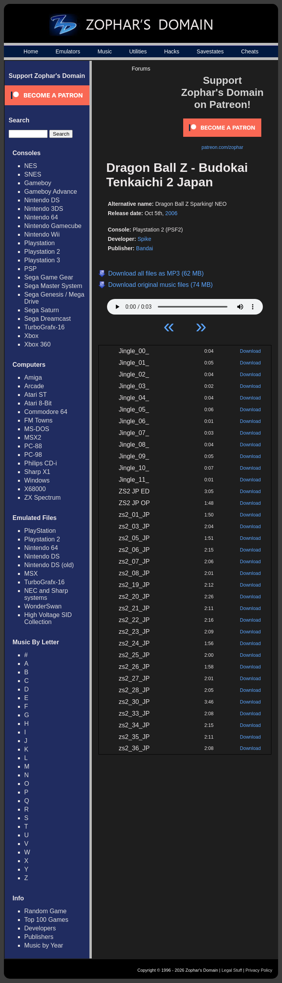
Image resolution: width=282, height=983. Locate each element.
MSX (31, 573)
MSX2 (32, 437)
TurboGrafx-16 (44, 327)
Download (250, 351)
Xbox (31, 335)
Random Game (45, 911)
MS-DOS (36, 429)
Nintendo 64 (41, 217)
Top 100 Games (46, 919)
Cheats (249, 51)
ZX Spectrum (42, 497)
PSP (30, 268)
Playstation (39, 243)
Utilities (138, 51)
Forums (141, 68)
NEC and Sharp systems (46, 594)
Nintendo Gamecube (53, 226)
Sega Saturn (41, 310)
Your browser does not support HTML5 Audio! (185, 305)
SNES (32, 174)
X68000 (35, 489)
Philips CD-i (40, 463)
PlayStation (40, 530)
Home (30, 51)
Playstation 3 (42, 260)
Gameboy (37, 183)
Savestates (210, 51)
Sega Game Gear (48, 277)
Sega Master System (53, 286)
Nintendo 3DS (43, 208)
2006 (171, 213)
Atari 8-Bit (38, 403)
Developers (40, 928)
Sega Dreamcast (47, 318)
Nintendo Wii (42, 234)
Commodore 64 (45, 411)
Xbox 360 (37, 344)
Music (105, 51)
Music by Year (43, 945)
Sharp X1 (37, 472)
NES (30, 166)
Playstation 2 (42, 251)
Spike (144, 239)
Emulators (67, 51)
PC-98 (33, 454)
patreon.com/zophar (222, 147)
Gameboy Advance (50, 191)
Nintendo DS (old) (49, 565)
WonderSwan (43, 606)
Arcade (34, 386)
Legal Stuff (231, 970)
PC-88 (33, 446)
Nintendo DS (42, 200)
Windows (37, 480)
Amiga (33, 377)
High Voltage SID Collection (48, 618)
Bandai (144, 248)
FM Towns (38, 420)
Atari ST (35, 394)
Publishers (39, 936)
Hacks (171, 51)
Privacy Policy (259, 970)
